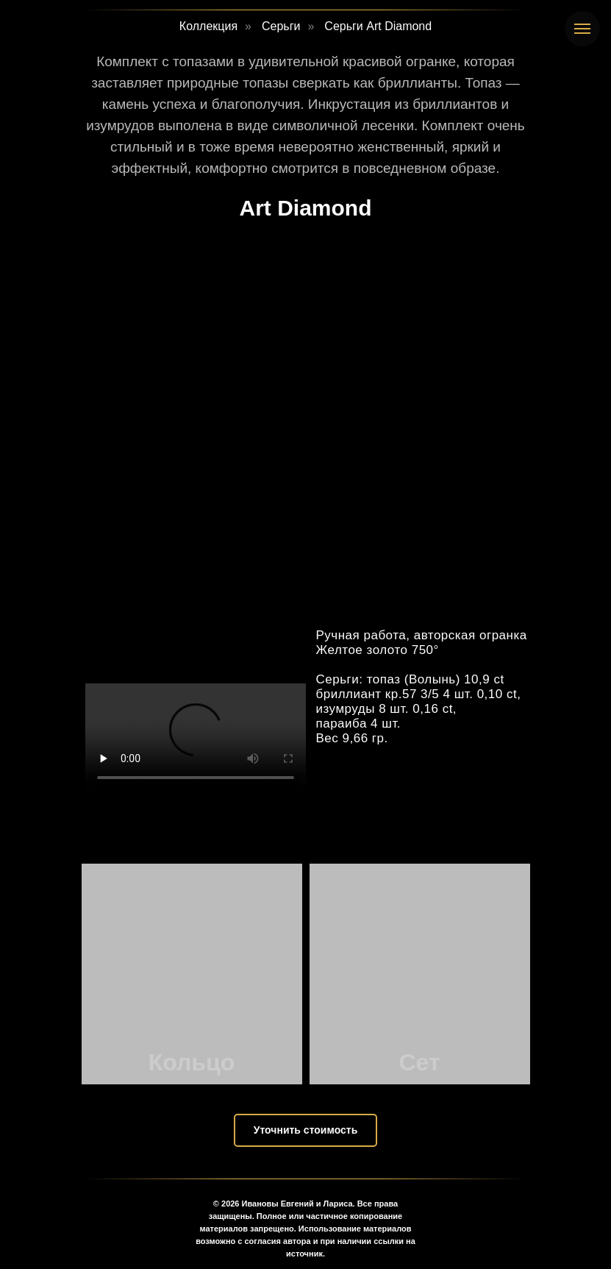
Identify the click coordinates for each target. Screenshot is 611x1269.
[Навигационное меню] (582, 29)
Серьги (281, 26)
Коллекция (208, 26)
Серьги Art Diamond (378, 26)
